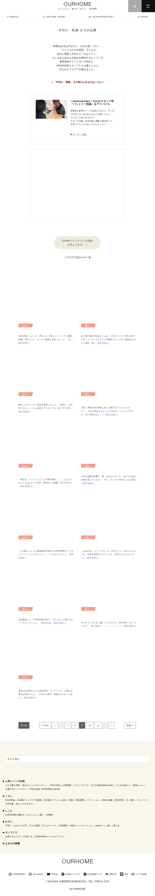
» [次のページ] (112, 725)
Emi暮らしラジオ (70, 874)
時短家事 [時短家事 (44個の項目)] (80, 800)
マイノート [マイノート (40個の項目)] (142, 800)
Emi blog (25, 326)
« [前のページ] (55, 725)
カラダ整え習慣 (12, 785)
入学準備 (9, 804)
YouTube (52, 874)
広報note (110, 874)
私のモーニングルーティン (34, 785)
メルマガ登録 (139, 874)
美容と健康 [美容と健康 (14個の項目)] (107, 800)
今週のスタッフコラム (15, 789)
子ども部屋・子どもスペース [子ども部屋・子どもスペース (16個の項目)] (42, 825)
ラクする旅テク (123, 785)
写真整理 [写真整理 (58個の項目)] (63, 825)
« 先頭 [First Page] (45, 725)
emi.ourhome (36, 874)
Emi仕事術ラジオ (92, 874)
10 (89, 725)
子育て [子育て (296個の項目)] (8, 825)
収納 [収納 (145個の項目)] (71, 800)
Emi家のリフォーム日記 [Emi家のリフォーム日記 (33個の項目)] (55, 800)
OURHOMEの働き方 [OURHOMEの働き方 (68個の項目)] (15, 815)
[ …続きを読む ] (101, 343)
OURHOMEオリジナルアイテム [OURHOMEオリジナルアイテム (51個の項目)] (50, 836)
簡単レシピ (138, 785)
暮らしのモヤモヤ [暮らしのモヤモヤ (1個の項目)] (24, 804)
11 (98, 725)
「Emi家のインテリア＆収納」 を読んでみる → (77, 242)
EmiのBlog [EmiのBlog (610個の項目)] (10, 800)
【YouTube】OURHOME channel (44, 789)
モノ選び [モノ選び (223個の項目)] (130, 800)
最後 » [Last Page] (129, 725)
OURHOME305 (16, 874)
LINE (124, 874)
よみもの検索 (12, 843)
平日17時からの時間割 (60, 785)
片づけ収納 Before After (102, 785)
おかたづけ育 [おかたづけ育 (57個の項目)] (20, 825)
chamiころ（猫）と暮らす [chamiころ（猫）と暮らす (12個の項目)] (108, 825)
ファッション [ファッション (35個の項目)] (93, 800)
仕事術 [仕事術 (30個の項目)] (49, 815)
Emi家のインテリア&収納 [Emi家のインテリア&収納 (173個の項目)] (30, 800)
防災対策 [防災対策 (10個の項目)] (119, 800)
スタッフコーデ (81, 785)
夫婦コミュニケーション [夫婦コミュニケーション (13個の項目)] (81, 825)
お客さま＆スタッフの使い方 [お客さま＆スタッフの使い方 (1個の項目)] (18, 836)
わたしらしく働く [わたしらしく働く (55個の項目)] (35, 815)
